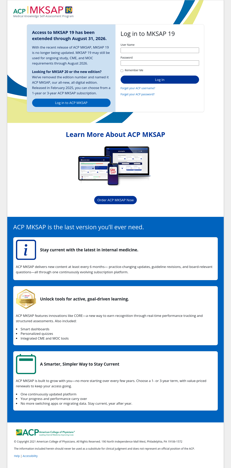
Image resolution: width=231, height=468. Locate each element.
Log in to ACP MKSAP (71, 102)
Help (17, 456)
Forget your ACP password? (138, 94)
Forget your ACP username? (138, 88)
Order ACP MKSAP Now (115, 200)
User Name (128, 45)
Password (127, 57)
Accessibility (30, 456)
